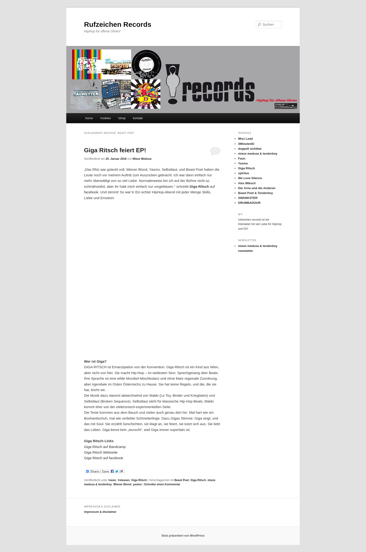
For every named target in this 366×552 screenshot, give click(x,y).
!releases (124, 480)
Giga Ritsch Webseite (101, 452)
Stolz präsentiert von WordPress (182, 535)
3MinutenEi (246, 144)
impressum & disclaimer (100, 512)
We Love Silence (250, 178)
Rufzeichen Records (117, 24)
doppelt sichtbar (250, 148)
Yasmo (243, 163)
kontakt (138, 118)
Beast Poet (181, 480)
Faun (241, 158)
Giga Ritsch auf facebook (103, 458)
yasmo (137, 484)
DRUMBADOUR (249, 203)
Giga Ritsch (139, 480)
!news (112, 480)
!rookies (105, 118)
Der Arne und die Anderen (256, 188)
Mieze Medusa (142, 158)
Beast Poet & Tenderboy (255, 193)
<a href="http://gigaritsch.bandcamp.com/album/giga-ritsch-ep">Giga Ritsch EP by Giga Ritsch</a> (125, 278)
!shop (122, 118)
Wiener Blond (122, 484)
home (89, 118)
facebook (91, 192)
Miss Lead (245, 138)
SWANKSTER (247, 198)
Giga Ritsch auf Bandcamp (105, 447)
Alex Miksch (247, 183)
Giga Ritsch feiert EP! (115, 150)
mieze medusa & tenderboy (257, 153)
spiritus (243, 173)
